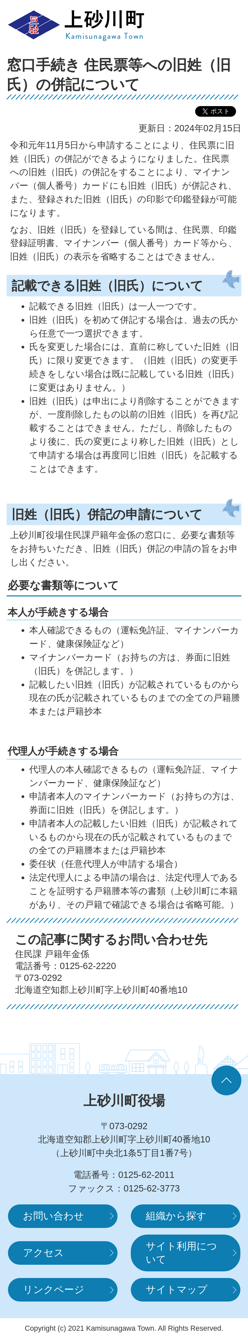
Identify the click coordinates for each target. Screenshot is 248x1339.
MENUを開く (221, 25)
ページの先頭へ (226, 1080)
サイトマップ (176, 1289)
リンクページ (53, 1289)
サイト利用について (181, 1253)
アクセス (43, 1252)
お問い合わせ (53, 1215)
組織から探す (176, 1215)
